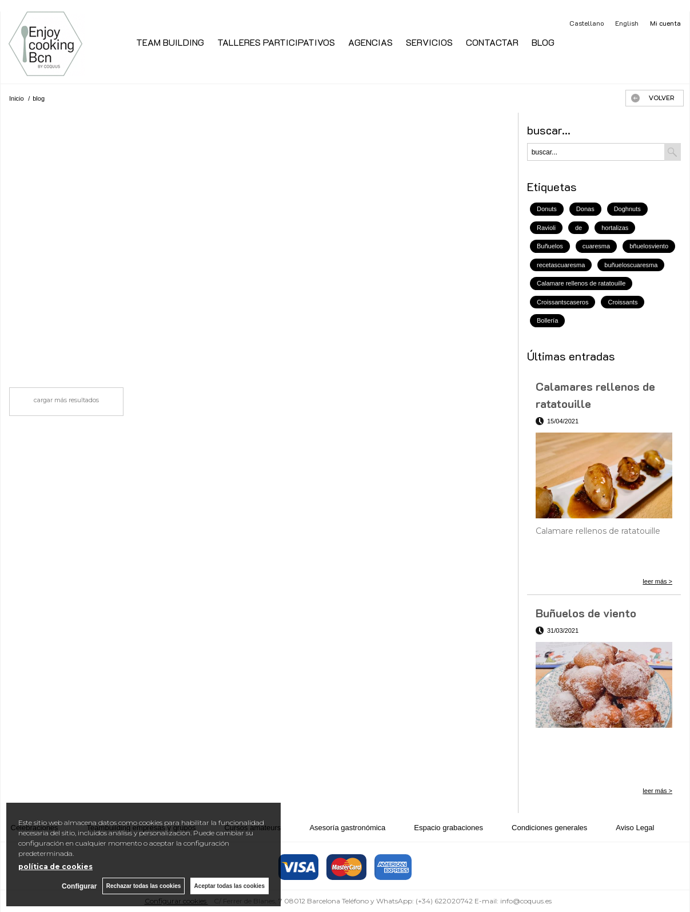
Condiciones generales (549, 827)
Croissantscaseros (562, 302)
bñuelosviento (648, 246)
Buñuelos (550, 246)
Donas (585, 208)
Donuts (547, 208)
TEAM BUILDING (170, 42)
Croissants (622, 302)
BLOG (543, 42)
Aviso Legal (635, 827)
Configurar (78, 886)
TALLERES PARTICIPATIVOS (276, 42)
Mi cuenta (665, 22)
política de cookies (55, 866)
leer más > (657, 581)
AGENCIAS (370, 42)
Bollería (547, 320)
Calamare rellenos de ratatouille (581, 283)
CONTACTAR (492, 42)
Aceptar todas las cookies (229, 886)
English (627, 22)
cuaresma (596, 246)
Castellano (586, 22)
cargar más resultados (66, 400)
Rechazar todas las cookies (143, 886)
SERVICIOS (429, 42)
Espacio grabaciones (448, 827)
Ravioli (546, 227)
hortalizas (614, 227)
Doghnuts (627, 208)
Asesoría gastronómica (347, 827)
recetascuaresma (561, 264)
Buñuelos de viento (586, 612)
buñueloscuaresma (630, 264)
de (578, 227)
